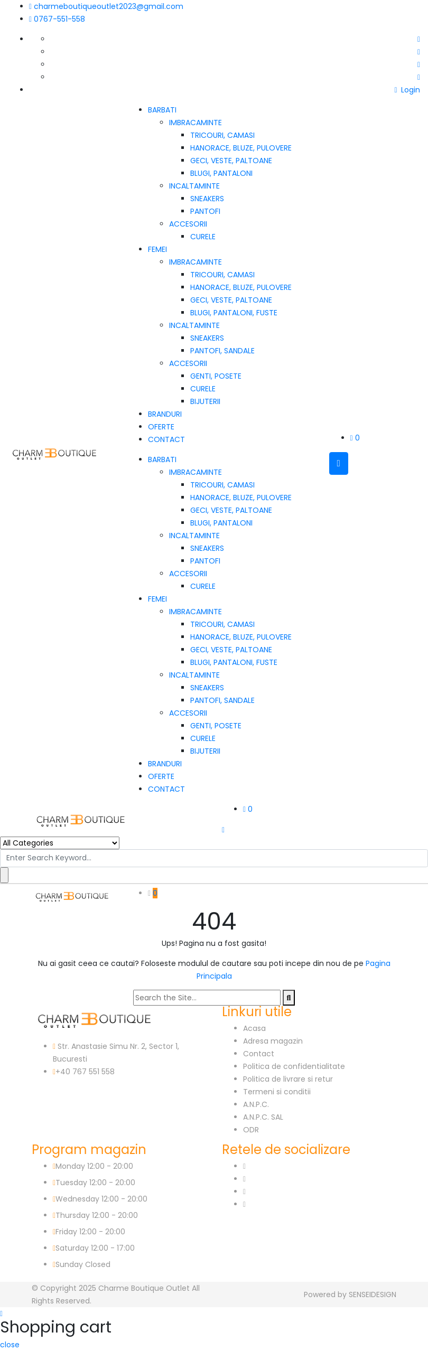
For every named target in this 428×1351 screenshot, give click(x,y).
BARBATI (162, 110)
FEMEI (157, 249)
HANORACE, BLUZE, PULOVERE (241, 148)
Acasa (254, 1028)
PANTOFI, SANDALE (222, 350)
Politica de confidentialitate (294, 1066)
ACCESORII (188, 224)
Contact (258, 1053)
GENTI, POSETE (215, 376)
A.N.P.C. (256, 1104)
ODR (251, 1129)
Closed (97, 1264)
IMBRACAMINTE (195, 122)
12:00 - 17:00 (113, 1248)
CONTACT (166, 439)
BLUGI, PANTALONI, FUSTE (233, 312)
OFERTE (161, 426)
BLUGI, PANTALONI (221, 173)
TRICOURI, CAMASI (222, 135)
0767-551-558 (57, 19)
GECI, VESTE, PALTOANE (231, 160)
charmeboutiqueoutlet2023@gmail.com (106, 6)
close (10, 1344)
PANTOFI (205, 211)
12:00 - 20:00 (110, 1166)
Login (407, 90)
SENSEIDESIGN (372, 1294)
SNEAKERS (207, 198)
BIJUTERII (205, 401)
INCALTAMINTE (194, 186)
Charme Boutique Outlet (144, 1288)
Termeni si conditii (277, 1091)
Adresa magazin (273, 1041)
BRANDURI (165, 414)
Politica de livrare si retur (288, 1079)
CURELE (203, 236)
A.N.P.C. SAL (263, 1117)
